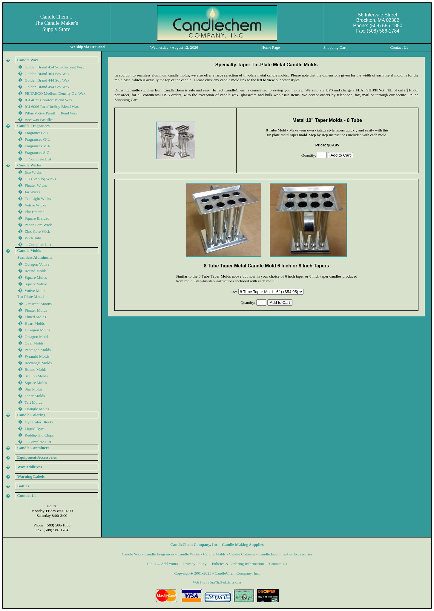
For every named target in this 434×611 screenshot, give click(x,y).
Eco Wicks (33, 172)
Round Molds (36, 271)
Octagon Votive (37, 264)
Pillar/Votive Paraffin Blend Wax (51, 113)
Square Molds (36, 277)
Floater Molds (36, 310)
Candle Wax (131, 554)
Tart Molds (33, 402)
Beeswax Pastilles (39, 119)
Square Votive (36, 284)
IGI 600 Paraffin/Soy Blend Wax (52, 106)
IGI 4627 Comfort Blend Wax (48, 100)
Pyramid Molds (37, 356)
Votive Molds (35, 290)
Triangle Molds (36, 409)
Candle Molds (214, 554)
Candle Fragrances (159, 554)
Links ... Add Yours (162, 563)
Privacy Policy (194, 563)
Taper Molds (34, 395)
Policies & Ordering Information (238, 563)
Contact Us (278, 563)
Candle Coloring (242, 554)
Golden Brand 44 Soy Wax (47, 87)
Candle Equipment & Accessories (285, 554)
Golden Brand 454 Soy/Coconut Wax (54, 67)
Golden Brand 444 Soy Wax (47, 80)
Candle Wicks (188, 554)
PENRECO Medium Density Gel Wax (55, 93)
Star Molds (33, 389)
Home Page (270, 47)
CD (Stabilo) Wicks (40, 179)
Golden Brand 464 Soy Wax (47, 73)
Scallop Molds (36, 376)
